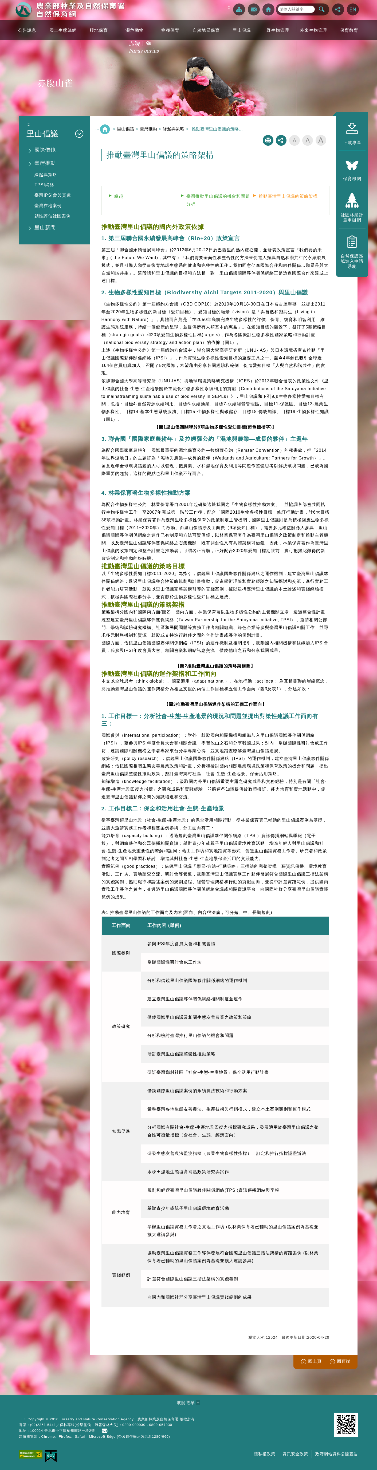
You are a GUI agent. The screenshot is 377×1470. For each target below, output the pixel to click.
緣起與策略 (45, 174)
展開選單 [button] (186, 1402)
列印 (268, 140)
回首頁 (268, 9)
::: (230, 7)
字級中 (307, 140)
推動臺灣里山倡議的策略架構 (288, 196)
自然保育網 (70, 9)
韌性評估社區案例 (52, 216)
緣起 (118, 196)
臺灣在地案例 (48, 205)
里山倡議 (125, 128)
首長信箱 (106, 1431)
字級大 (321, 140)
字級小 (294, 140)
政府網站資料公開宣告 (336, 1454)
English (353, 9)
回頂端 (344, 1361)
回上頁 (315, 1361)
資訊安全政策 (295, 1454)
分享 (338, 9)
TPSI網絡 (44, 185)
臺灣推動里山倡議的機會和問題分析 (218, 200)
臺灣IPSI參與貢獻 (52, 195)
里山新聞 (45, 227)
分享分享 (281, 140)
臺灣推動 (45, 163)
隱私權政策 (264, 1454)
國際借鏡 (45, 150)
